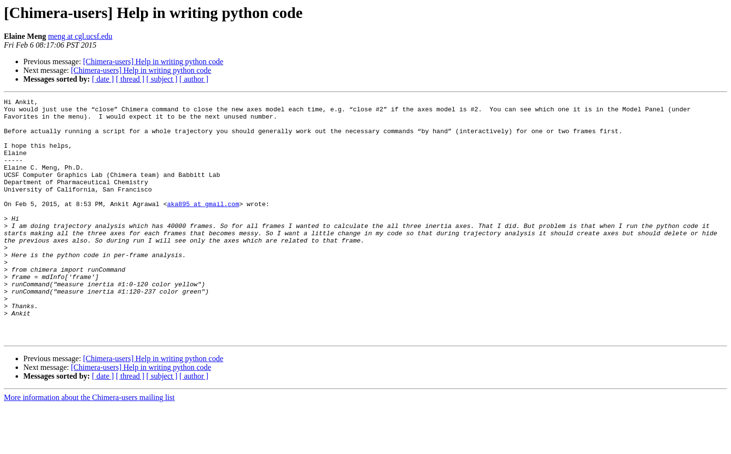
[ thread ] (130, 79)
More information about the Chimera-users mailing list (89, 445)
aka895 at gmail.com (203, 225)
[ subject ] (162, 79)
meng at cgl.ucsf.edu (80, 36)
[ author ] (194, 79)
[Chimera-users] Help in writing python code (153, 61)
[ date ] (103, 79)
